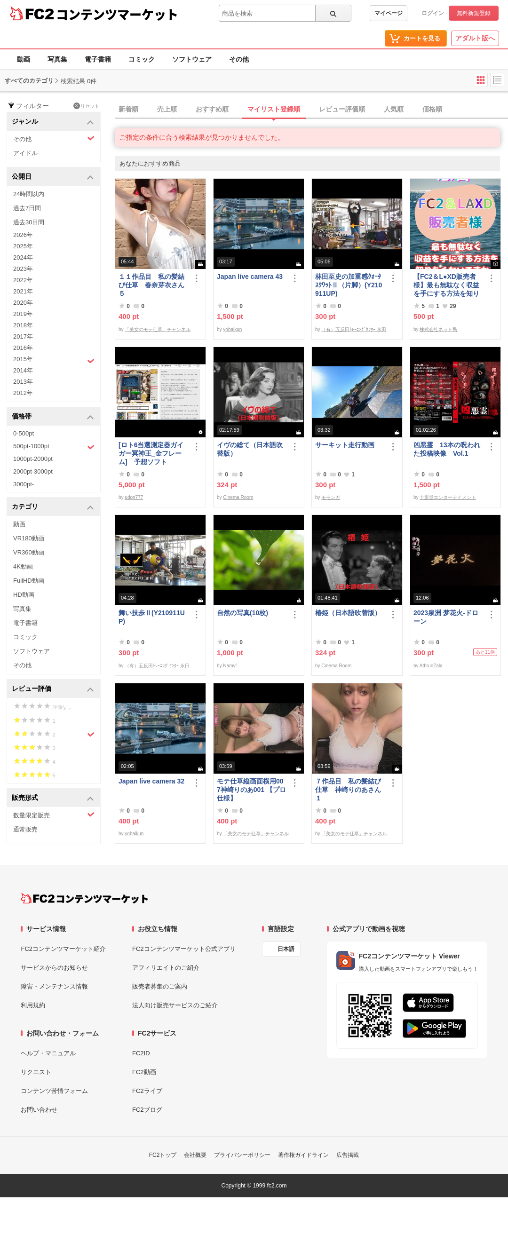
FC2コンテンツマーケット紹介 (63, 948)
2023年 (23, 268)
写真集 (57, 59)
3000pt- (23, 484)
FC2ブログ (147, 1109)
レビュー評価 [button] (53, 689)
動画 (23, 59)
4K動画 (23, 566)
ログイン (432, 13)
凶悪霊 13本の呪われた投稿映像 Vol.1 (446, 449)
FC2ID (141, 1053)
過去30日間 (28, 222)
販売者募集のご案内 (159, 986)
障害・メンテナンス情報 (54, 986)
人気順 (394, 109)
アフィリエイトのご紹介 (165, 967)
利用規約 (33, 1005)
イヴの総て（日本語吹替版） (250, 449)
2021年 (23, 291)
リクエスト (36, 1072)
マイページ (388, 13)
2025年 (23, 246)
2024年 (23, 257)
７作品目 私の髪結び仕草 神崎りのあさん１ (348, 789)
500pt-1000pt (54, 447)
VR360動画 (28, 552)
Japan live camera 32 (151, 781)
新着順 (128, 109)
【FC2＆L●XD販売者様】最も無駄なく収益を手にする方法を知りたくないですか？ (446, 285)
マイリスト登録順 (273, 109)
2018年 (23, 325)
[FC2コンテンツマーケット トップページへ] (84, 898)
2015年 (54, 360)
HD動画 (23, 594)
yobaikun (232, 329)
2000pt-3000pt (33, 471)
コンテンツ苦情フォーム (54, 1090)
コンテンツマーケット (117, 14)
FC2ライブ (147, 1090)
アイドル (25, 153)
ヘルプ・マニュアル (48, 1053)
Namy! (230, 665)
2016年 (23, 347)
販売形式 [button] (53, 798)
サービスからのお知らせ (54, 967)
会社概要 (195, 1155)
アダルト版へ (475, 38)
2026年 (23, 234)
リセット (86, 106)
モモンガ (330, 497)
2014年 (23, 370)
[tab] (311, 109)
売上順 (167, 109)
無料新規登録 (474, 13)
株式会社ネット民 (438, 329)
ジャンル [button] (53, 122)
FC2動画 (144, 1072)
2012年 (23, 392)
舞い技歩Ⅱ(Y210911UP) (152, 617)
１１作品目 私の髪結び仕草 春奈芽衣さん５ (151, 285)
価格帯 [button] (53, 416)
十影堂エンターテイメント (448, 497)
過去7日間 (27, 208)
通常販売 (25, 829)
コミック (141, 59)
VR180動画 (28, 538)
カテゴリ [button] (53, 507)
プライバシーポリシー (242, 1155)
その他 (239, 59)
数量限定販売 (54, 815)
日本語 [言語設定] (286, 949)
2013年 (23, 381)
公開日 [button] (53, 177)
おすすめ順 (212, 109)
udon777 (134, 497)
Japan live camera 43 (250, 276)
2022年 (23, 280)
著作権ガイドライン (303, 1155)
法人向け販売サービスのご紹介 (175, 1005)
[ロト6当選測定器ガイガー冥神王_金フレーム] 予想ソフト (151, 453)
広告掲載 (347, 1155)
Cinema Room (238, 497)
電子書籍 (98, 59)
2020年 (23, 302)
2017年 (23, 336)
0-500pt (23, 433)
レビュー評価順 (342, 109)
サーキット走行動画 (344, 445)
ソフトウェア (192, 59)
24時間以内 (28, 194)
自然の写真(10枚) (242, 613)
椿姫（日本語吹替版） (348, 613)
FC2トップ (163, 1155)
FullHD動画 (28, 580)
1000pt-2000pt (33, 458)
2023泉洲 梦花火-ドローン (445, 617)
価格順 (432, 109)
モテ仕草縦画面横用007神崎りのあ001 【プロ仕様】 (251, 789)
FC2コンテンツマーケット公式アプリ (184, 948)
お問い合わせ (39, 1109)
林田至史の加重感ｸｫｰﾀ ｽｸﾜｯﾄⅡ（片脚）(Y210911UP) (348, 285)
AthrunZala (431, 665)
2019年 (23, 313)
